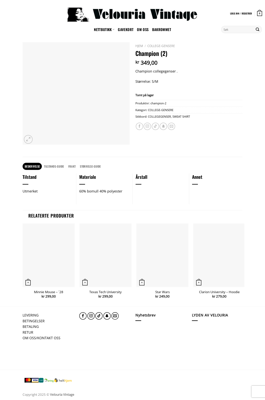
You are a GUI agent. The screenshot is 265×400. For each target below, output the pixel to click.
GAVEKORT (125, 29)
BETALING (31, 326)
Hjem (139, 46)
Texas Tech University (105, 292)
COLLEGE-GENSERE (161, 46)
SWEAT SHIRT (181, 116)
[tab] (32, 166)
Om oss (143, 29)
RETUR (28, 332)
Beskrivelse (32, 166)
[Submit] (257, 29)
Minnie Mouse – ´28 (48, 292)
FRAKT (72, 166)
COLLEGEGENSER (159, 116)
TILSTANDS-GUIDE (54, 166)
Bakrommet (161, 29)
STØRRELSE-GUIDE (90, 166)
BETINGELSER (34, 320)
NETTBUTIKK (104, 29)
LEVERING (31, 315)
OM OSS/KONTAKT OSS (41, 337)
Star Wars (162, 292)
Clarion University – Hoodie (219, 292)
